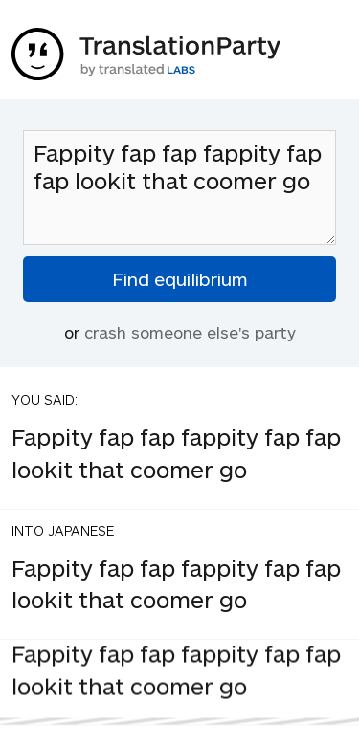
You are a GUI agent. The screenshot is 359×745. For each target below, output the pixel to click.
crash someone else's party (190, 331)
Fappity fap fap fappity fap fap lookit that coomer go (179, 187)
